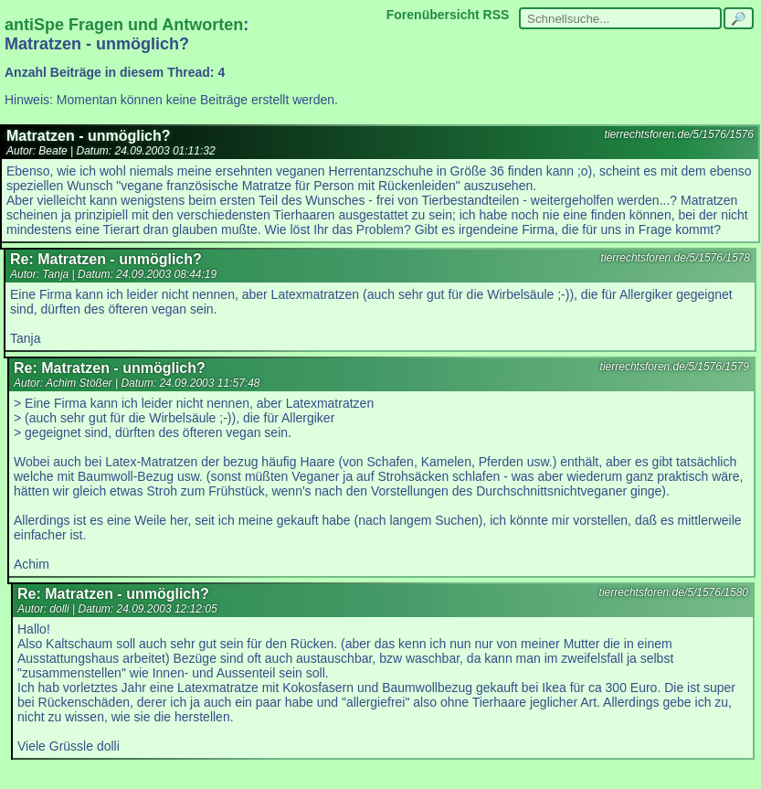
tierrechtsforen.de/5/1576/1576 (679, 134)
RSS (496, 14)
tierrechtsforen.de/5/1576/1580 (673, 592)
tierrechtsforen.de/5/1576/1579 (674, 366)
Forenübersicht (433, 14)
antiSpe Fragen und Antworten (124, 25)
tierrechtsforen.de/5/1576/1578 (675, 257)
